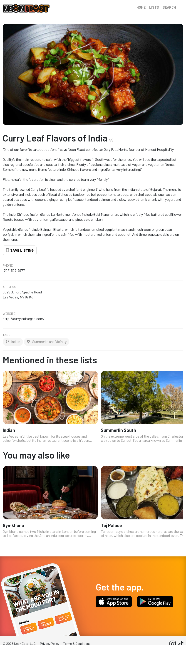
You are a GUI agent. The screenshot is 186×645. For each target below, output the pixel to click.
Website (9, 313)
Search (169, 7)
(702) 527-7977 (14, 270)
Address (9, 287)
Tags (6, 335)
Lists (154, 7)
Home (141, 7)
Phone (8, 265)
